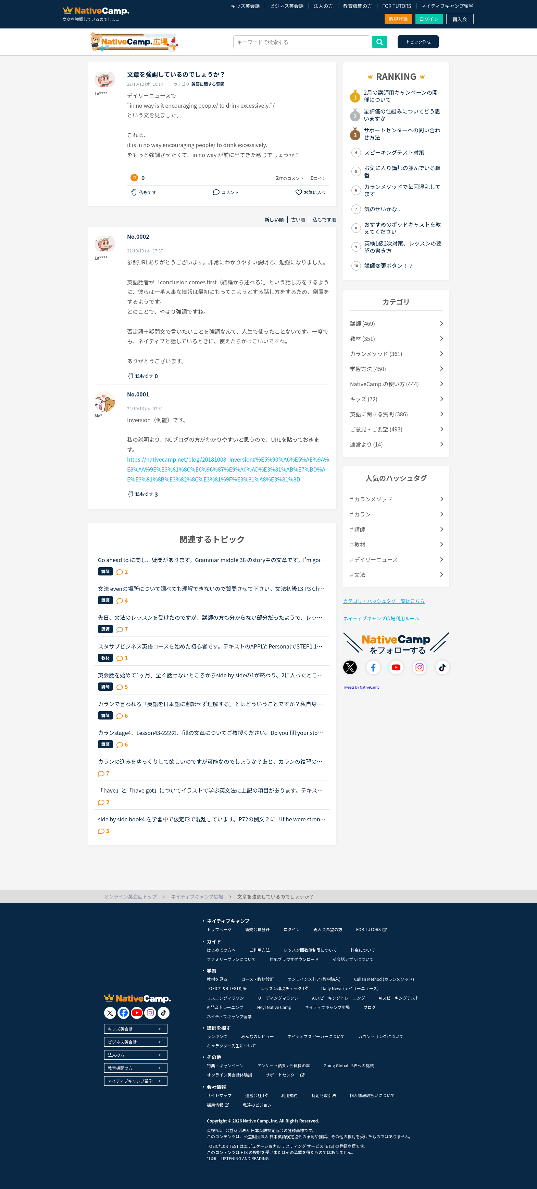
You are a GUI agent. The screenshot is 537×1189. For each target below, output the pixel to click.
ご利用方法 (259, 950)
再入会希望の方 (328, 929)
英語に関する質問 (207, 84)
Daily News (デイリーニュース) (349, 988)
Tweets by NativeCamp (361, 687)
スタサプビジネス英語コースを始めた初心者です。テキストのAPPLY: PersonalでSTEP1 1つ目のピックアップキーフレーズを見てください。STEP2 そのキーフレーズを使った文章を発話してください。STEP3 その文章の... (210, 646)
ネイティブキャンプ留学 (447, 5)
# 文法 (357, 574)
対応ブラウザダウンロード (294, 959)
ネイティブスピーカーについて (316, 1036)
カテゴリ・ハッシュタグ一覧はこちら (384, 600)
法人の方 (323, 5)
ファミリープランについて (231, 959)
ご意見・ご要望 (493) (376, 429)
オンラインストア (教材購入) (313, 979)
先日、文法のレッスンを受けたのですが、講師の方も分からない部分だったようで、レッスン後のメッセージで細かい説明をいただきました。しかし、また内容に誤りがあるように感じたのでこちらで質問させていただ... (210, 617)
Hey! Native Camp (274, 1007)
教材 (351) (362, 338)
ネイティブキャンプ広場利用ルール (381, 618)
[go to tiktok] (164, 1013)
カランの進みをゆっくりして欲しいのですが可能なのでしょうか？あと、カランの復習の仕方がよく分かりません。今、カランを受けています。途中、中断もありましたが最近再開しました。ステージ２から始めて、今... (210, 761)
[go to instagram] (150, 1013)
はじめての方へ (221, 950)
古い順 (298, 219)
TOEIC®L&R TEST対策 (227, 988)
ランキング (217, 1036)
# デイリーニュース (374, 559)
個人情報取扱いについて (372, 1095)
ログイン (429, 18)
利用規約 (289, 1095)
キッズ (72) (363, 399)
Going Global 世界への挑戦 (349, 1065)
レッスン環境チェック (284, 988)
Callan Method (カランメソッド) (384, 979)
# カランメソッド (371, 499)
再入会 (460, 19)
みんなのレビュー (257, 1036)
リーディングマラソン (278, 998)
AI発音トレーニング (225, 1007)
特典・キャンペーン (225, 1065)
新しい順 (274, 219)
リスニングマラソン (225, 998)
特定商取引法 (323, 1095)
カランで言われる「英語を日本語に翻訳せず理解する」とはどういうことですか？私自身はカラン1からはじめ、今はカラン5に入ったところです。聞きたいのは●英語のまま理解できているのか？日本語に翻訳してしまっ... (210, 704)
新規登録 (398, 18)
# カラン (360, 514)
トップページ (219, 929)
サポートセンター (285, 1075)
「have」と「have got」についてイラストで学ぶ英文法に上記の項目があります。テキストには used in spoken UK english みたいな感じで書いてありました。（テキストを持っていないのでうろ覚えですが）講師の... (210, 790)
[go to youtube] (137, 1013)
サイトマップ (219, 1095)
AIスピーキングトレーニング (338, 998)
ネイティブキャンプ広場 (327, 1007)
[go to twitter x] (110, 1013)
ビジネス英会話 (286, 5)
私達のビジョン (257, 1105)
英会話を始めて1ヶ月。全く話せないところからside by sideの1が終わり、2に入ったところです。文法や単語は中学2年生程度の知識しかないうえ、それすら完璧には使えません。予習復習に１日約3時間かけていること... (211, 675)
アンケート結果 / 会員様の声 (283, 1065)
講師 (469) (362, 323)
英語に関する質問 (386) (379, 414)
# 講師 (357, 529)
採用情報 (218, 1105)
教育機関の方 (357, 5)
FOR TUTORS (396, 5)
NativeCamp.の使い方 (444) (384, 384)
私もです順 (324, 219)
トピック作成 (418, 42)
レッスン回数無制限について (310, 950)
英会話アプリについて (353, 959)
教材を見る (217, 979)
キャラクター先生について (231, 1045)
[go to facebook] (123, 1013)
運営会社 (256, 1095)
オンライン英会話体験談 (229, 1075)
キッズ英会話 (245, 5)
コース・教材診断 (257, 979)
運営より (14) (366, 444)
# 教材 (357, 544)
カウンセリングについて (380, 1036)
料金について (363, 950)
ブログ (369, 1007)
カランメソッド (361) (376, 353)
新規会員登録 (257, 929)
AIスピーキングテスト (399, 998)
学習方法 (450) (368, 369)
